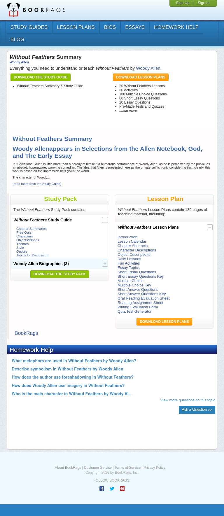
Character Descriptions (137, 250)
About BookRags (68, 468)
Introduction (127, 237)
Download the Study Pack (60, 274)
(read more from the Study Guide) (37, 184)
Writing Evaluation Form (138, 307)
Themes (22, 244)
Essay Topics (129, 267)
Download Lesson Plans (140, 77)
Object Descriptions (134, 254)
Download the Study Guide (40, 77)
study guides (29, 27)
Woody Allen (19, 62)
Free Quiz (23, 232)
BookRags (26, 333)
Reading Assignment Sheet (140, 302)
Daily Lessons (129, 259)
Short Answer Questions (138, 289)
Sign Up (182, 3)
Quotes (21, 251)
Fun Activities (129, 263)
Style (20, 247)
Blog (17, 39)
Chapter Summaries (31, 228)
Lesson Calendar (132, 241)
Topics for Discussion (32, 255)
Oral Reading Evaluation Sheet (144, 298)
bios (110, 27)
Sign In (203, 3)
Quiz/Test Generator (134, 311)
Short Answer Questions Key (142, 294)
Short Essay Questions (137, 272)
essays (135, 27)
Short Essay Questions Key (141, 276)
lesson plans (75, 27)
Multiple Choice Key (134, 285)
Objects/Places (27, 240)
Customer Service (98, 468)
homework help (176, 27)
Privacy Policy (154, 468)
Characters (24, 236)
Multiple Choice (131, 281)
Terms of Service (128, 468)
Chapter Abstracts (133, 246)
